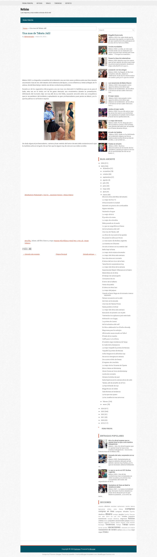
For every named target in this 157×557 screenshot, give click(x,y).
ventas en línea (126, 530)
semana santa (125, 522)
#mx (74, 241)
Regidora (100, 522)
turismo (132, 525)
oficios (106, 521)
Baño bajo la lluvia (108, 249)
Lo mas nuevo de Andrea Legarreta (114, 241)
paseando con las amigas (117, 70)
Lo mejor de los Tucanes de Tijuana (114, 365)
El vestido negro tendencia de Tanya (114, 342)
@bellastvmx (29, 195)
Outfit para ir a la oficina (110, 339)
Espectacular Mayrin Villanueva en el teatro (117, 270)
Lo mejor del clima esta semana (113, 255)
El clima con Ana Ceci (109, 287)
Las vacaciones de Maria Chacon (119, 83)
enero (105, 404)
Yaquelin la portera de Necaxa (112, 351)
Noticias (39, 3)
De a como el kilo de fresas (111, 359)
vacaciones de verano (107, 530)
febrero (105, 401)
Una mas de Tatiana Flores (111, 304)
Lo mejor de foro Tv (109, 200)
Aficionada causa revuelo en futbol (114, 333)
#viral (71, 241)
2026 (102, 163)
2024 (102, 408)
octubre (105, 174)
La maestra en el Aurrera (110, 244)
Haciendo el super (108, 211)
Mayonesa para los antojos (111, 330)
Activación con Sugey (109, 318)
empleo (121, 514)
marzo (105, 195)
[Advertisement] (59, 58)
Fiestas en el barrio (115, 144)
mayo (105, 189)
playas (127, 521)
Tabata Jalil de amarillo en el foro (113, 383)
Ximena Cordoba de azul (111, 377)
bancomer (101, 509)
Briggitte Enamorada (115, 35)
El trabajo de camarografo (111, 276)
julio (104, 183)
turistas (105, 527)
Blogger (92, 549)
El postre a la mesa (109, 217)
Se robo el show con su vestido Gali (114, 247)
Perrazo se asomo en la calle (112, 298)
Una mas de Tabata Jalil (36, 33)
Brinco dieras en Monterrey (111, 368)
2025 (102, 166)
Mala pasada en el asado (111, 223)
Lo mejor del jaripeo (109, 290)
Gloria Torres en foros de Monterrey (114, 371)
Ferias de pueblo (108, 284)
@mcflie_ (28, 241)
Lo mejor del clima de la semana (113, 267)
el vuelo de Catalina (115, 132)
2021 (102, 417)
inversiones (102, 519)
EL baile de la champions (111, 345)
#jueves (57, 241)
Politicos (132, 521)
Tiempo (118, 525)
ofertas (101, 521)
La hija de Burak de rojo (110, 386)
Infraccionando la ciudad (111, 203)
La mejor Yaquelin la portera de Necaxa (115, 348)
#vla (61, 241)
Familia (127, 514)
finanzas (132, 514)
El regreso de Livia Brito (110, 362)
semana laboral (115, 522)
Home (25, 28)
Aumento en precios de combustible (115, 206)
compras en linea (106, 511)
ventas (119, 530)
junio (104, 186)
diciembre (106, 168)
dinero (108, 514)
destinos (101, 514)
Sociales (132, 522)
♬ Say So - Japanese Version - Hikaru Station (57, 195)
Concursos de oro (108, 279)
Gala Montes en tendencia (111, 392)
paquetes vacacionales (116, 521)
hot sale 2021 (116, 516)
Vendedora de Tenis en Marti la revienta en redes (119, 486)
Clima (121, 509)
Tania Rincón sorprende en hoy (113, 264)
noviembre (106, 171)
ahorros (107, 506)
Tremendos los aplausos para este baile (116, 315)
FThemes (52, 554)
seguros (106, 522)
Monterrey (116, 519)
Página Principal (27, 3)
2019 (102, 423)
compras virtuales (122, 511)
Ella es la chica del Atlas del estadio (114, 197)
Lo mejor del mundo (115, 121)
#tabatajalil (38, 195)
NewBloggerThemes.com (106, 554)
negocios (123, 519)
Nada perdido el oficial (110, 307)
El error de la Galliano (109, 282)
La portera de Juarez (109, 321)
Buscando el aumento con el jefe (113, 313)
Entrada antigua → (89, 254)
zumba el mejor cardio (116, 109)
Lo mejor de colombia (110, 220)
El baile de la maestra (109, 336)
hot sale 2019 (103, 516)
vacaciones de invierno (128, 527)
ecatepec (115, 514)
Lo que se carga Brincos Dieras (113, 226)
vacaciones (114, 527)
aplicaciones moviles (123, 506)
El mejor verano (113, 96)
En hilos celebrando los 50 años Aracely (116, 327)
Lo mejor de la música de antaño (113, 252)
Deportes (68, 3)
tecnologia (101, 525)
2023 (102, 411)
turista (100, 527)
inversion (131, 516)
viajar (133, 530)
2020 (102, 420)
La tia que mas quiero (109, 394)
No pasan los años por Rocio (112, 238)
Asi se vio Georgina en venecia (113, 356)
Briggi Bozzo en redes (110, 389)
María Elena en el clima (110, 273)
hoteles (124, 516)
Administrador (29, 36)
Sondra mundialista (115, 47)
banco (133, 506)
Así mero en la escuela (110, 301)
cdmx (115, 509)
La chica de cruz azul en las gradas (114, 235)
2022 (102, 414)
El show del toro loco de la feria (113, 261)
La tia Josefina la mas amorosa (113, 397)
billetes (109, 509)
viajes (100, 532)
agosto (105, 180)
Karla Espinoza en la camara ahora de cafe (117, 380)
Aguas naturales (108, 208)
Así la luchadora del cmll (110, 229)
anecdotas (114, 506)
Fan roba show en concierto (112, 258)
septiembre (107, 177)
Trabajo (125, 524)
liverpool (110, 519)
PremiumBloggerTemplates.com (86, 554)
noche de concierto (109, 374)
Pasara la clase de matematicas (119, 58)
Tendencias (58, 3)
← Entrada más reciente (31, 254)
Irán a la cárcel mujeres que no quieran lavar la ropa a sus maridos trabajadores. (120, 442)
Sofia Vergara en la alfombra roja (113, 354)
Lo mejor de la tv (108, 214)
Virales (48, 3)
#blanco (66, 241)
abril (104, 192)
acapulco (101, 506)
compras (130, 508)
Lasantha (71, 554)
